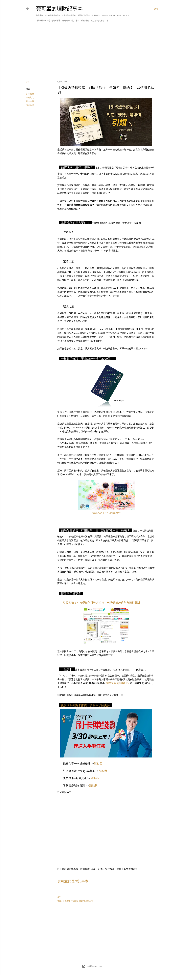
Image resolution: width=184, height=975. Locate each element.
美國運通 (55, 20)
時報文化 (30, 97)
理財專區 (74, 20)
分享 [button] (28, 82)
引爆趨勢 (30, 93)
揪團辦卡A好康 (43, 20)
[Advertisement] (92, 53)
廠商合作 (65, 20)
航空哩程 (84, 20)
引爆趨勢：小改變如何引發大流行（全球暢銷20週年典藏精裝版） (103, 602)
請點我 (98, 763)
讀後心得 (30, 105)
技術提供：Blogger (92, 966)
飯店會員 (94, 20)
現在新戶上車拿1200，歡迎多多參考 (106, 513)
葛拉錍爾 (30, 101)
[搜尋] (156, 8)
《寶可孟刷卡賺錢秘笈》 (117, 683)
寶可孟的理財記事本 (59, 8)
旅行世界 (103, 20)
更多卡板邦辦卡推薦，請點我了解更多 (85, 705)
